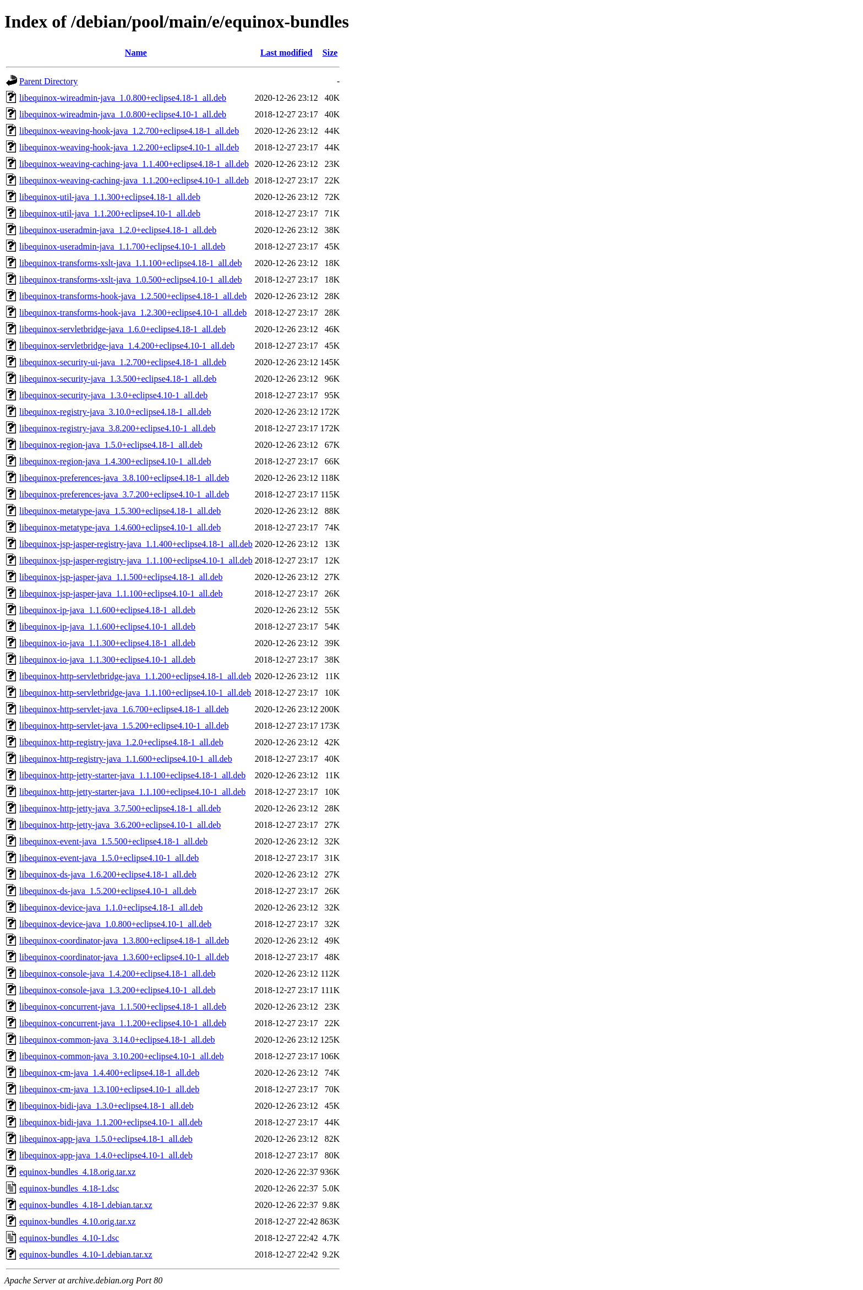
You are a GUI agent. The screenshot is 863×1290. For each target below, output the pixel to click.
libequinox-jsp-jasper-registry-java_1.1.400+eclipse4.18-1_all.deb (136, 544)
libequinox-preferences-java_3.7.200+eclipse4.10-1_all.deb (124, 494)
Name (136, 52)
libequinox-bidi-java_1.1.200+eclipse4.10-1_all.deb (111, 1122)
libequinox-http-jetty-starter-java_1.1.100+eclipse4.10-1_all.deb (132, 791)
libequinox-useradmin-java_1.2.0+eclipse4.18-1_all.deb (117, 230)
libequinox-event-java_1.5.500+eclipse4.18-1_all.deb (113, 841)
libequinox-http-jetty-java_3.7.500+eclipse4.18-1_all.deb (120, 808)
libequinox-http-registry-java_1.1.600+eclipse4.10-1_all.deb (125, 758)
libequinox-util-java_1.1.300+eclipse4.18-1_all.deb (109, 197)
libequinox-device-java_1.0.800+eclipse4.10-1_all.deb (115, 924)
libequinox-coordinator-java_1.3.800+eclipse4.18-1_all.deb (124, 940)
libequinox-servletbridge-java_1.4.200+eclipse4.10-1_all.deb (126, 345)
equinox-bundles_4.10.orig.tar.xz (77, 1221)
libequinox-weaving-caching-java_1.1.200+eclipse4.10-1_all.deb (134, 180)
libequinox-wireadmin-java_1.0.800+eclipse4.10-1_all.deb (122, 114)
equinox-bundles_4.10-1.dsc (69, 1238)
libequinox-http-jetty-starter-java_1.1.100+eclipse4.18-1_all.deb (132, 775)
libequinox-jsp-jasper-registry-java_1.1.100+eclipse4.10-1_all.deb (136, 560)
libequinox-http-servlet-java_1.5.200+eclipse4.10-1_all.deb (123, 725)
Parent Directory (48, 81)
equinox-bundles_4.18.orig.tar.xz (77, 1172)
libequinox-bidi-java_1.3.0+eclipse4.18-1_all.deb (106, 1105)
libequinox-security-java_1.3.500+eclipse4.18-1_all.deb (117, 378)
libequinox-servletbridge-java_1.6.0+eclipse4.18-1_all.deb (122, 329)
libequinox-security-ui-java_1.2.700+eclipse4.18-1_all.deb (122, 362)
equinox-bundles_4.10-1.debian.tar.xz (85, 1254)
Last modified (286, 52)
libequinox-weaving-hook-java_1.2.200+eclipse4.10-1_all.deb (129, 147)
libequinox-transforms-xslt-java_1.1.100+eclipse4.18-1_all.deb (130, 263)
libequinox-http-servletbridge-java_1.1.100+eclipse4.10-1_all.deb (135, 692)
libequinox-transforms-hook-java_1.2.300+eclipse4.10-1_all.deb (133, 312)
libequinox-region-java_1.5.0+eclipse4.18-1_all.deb (110, 444)
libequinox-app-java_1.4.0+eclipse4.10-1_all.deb (106, 1155)
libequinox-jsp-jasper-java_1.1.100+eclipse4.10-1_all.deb (121, 593)
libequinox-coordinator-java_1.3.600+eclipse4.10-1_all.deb (124, 957)
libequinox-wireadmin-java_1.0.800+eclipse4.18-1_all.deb (122, 97)
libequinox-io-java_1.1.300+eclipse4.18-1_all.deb (107, 643)
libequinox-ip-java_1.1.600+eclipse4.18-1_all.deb (107, 610)
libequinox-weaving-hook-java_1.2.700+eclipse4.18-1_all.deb (129, 130)
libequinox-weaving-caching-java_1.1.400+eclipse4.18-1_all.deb (134, 164)
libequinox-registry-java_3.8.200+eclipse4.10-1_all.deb (117, 428)
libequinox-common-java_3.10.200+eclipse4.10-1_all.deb (121, 1056)
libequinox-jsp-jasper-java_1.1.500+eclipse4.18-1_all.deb (121, 577)
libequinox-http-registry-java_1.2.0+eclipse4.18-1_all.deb (121, 742)
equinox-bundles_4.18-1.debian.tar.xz (85, 1205)
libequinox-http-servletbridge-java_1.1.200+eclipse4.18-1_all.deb (135, 676)
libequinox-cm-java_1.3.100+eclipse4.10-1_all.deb (109, 1089)
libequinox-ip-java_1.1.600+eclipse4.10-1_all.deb (107, 626)
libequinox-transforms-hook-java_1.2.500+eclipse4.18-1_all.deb (133, 296)
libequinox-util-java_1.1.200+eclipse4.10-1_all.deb (109, 213)
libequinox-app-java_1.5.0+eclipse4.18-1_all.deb (106, 1138)
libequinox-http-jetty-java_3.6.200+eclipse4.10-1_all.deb (120, 825)
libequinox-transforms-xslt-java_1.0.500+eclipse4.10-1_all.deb (130, 279)
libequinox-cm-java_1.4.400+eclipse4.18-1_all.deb (109, 1072)
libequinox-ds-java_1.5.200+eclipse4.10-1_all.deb (107, 891)
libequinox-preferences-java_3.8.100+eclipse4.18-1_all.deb (124, 478)
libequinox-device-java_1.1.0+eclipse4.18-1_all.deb (111, 907)
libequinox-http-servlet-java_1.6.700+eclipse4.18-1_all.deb (123, 709)
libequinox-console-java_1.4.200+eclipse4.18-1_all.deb (117, 973)
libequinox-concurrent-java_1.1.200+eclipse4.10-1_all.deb (122, 1023)
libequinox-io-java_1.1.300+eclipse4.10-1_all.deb (107, 659)
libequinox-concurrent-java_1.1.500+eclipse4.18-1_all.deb (122, 1006)
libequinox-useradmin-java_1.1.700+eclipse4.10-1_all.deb (122, 246)
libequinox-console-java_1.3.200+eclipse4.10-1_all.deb (117, 990)
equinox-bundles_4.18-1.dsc (69, 1188)
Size (330, 52)
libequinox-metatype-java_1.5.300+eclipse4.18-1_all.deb (120, 511)
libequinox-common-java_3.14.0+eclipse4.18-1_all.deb (117, 1039)
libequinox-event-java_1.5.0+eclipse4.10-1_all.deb (109, 858)
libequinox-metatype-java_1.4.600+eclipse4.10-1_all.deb (120, 527)
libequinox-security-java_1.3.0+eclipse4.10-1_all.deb (113, 395)
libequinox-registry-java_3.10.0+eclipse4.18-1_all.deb (115, 411)
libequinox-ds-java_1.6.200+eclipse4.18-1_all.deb (107, 874)
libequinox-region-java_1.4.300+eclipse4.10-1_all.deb (115, 461)
